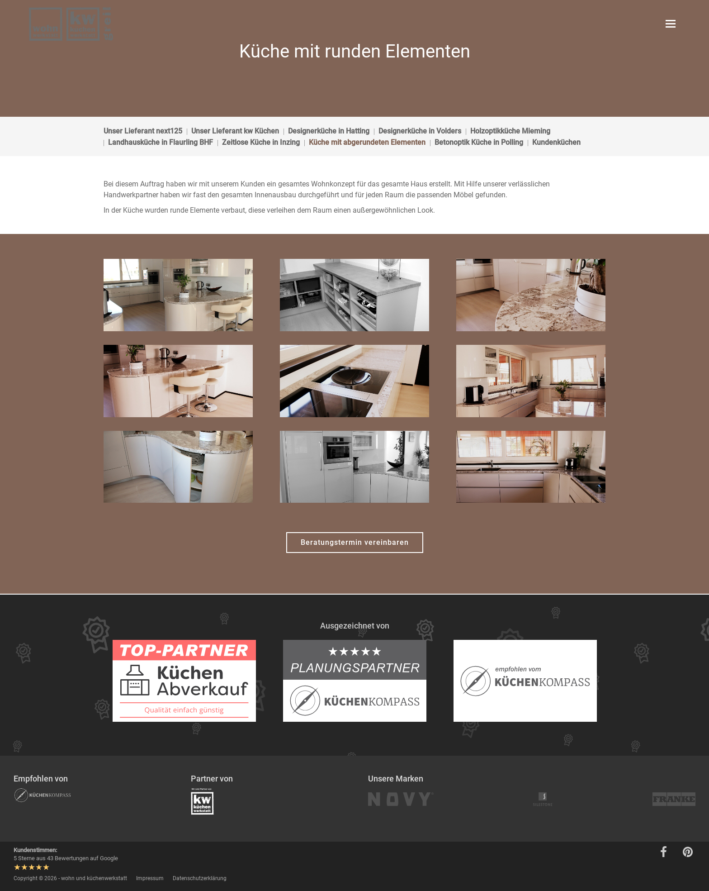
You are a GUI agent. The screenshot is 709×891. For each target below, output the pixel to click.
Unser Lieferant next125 (143, 131)
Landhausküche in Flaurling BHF (160, 142)
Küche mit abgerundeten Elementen (367, 142)
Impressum (150, 878)
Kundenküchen (556, 142)
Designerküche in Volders (419, 131)
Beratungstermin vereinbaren (355, 542)
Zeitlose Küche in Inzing (261, 142)
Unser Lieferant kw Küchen (235, 131)
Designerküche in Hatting (328, 131)
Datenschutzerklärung (200, 878)
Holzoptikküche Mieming (510, 131)
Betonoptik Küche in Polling (479, 142)
